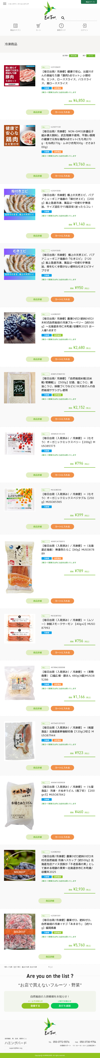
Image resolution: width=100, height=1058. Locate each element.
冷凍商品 (11, 44)
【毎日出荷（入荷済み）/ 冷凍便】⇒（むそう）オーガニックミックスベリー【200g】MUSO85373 (68, 442)
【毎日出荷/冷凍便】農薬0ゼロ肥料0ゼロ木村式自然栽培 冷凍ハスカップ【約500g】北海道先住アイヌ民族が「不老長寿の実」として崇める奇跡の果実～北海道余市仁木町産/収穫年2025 (67, 864)
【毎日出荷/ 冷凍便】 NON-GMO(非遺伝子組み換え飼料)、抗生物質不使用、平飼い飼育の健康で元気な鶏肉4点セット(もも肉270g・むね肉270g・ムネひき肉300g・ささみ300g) (68, 139)
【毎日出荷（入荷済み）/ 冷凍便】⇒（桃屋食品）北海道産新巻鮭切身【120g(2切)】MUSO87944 (67, 731)
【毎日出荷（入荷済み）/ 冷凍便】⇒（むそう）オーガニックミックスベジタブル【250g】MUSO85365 (67, 498)
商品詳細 (37, 112)
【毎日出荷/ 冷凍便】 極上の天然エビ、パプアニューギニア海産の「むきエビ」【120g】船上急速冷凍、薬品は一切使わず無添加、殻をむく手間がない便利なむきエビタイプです (67, 262)
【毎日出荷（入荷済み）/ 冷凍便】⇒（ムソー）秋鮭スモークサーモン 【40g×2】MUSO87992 (68, 624)
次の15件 (33, 967)
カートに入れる (62, 112)
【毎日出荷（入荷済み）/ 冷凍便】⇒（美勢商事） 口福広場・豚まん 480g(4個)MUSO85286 (68, 675)
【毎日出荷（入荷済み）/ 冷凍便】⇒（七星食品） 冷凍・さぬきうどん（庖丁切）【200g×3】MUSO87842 (68, 790)
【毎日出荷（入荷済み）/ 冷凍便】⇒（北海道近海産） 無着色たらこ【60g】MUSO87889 (67, 549)
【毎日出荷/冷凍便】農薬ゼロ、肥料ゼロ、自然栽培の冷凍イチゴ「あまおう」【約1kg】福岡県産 (67, 924)
